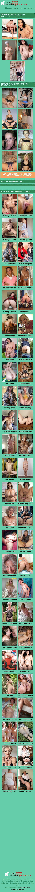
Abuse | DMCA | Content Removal (21, 888)
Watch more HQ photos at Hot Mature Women (17, 175)
